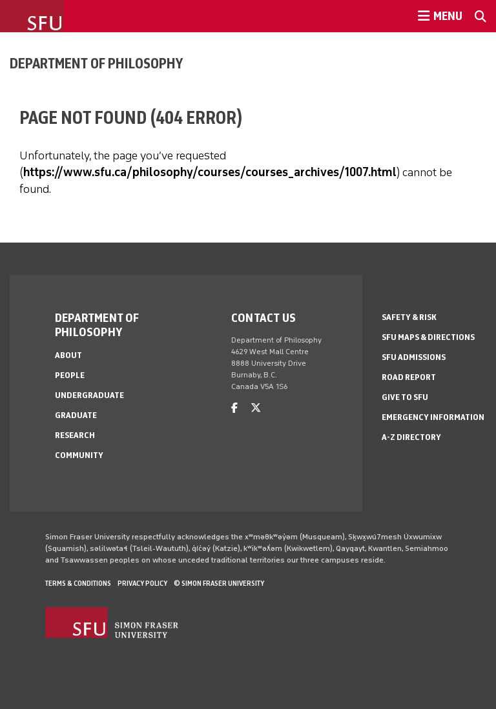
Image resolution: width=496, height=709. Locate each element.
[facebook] (234, 408)
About (68, 355)
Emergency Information (433, 417)
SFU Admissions (414, 357)
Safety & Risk (409, 317)
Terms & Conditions (78, 583)
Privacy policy (142, 583)
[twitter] (256, 408)
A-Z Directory (411, 437)
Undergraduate (89, 395)
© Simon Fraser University (219, 583)
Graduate (76, 415)
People (70, 375)
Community (79, 455)
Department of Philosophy (96, 63)
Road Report (409, 377)
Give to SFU (405, 397)
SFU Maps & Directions (428, 337)
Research (75, 435)
